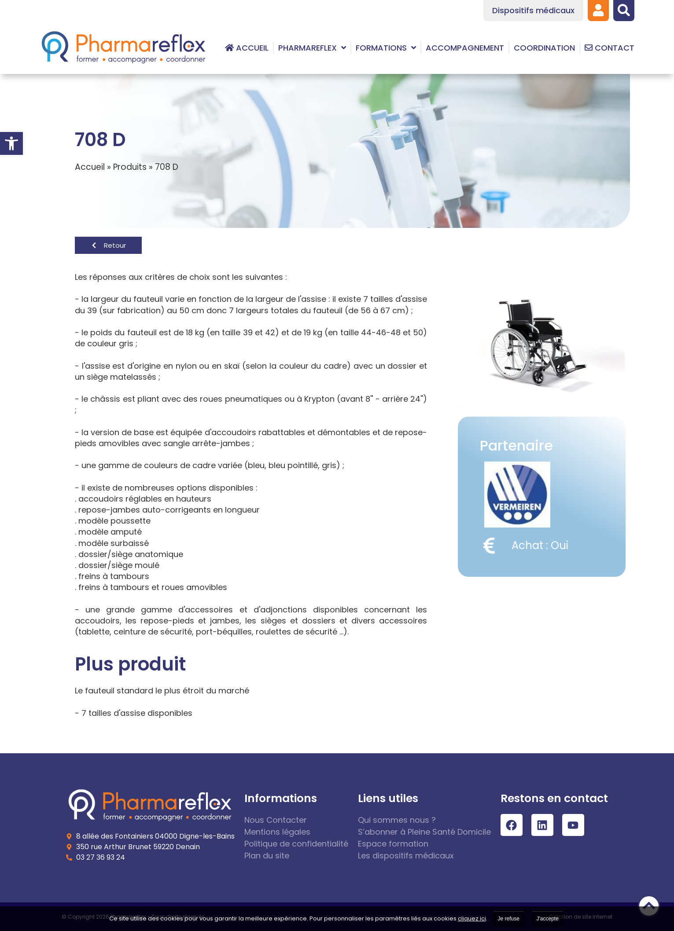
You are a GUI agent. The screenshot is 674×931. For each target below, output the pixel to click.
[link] (11, 143)
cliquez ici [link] (472, 918)
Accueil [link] (90, 167)
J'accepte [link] (548, 919)
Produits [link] (130, 167)
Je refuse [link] (508, 919)
